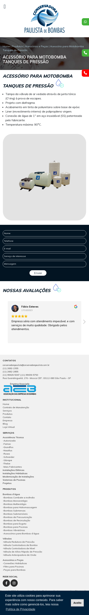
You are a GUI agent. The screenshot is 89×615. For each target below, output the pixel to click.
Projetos (7, 483)
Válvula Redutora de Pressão (19, 541)
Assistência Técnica (13, 437)
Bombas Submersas (15, 510)
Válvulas (7, 538)
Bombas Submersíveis (16, 513)
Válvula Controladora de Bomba (20, 545)
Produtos (17, 46)
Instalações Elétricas (13, 470)
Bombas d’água (11, 494)
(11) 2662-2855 (10, 371)
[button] (84, 322)
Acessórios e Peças (36, 46)
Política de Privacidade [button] (20, 609)
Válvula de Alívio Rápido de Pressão (22, 551)
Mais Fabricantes (13, 466)
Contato (7, 417)
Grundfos (8, 447)
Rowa (7, 453)
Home (6, 46)
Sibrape (8, 460)
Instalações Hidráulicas (15, 473)
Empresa (7, 420)
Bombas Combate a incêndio (19, 497)
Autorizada (10, 440)
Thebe (6, 463)
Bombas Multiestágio (15, 504)
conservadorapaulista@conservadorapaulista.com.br (26, 365)
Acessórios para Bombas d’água (21, 533)
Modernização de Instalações (18, 476)
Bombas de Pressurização (18, 517)
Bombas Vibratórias (14, 530)
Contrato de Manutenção (16, 407)
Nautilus (8, 450)
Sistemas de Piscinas (14, 480)
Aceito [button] (77, 602)
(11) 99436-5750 (29, 374)
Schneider (9, 457)
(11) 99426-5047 (11, 374)
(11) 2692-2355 (10, 368)
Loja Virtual (9, 427)
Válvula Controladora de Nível (19, 548)
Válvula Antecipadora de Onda (19, 555)
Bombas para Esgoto (15, 523)
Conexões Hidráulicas (15, 563)
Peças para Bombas (15, 569)
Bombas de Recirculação (17, 520)
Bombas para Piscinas (16, 527)
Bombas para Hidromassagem (20, 507)
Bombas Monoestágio (15, 500)
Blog (5, 423)
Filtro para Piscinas (14, 566)
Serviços (7, 410)
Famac (7, 444)
